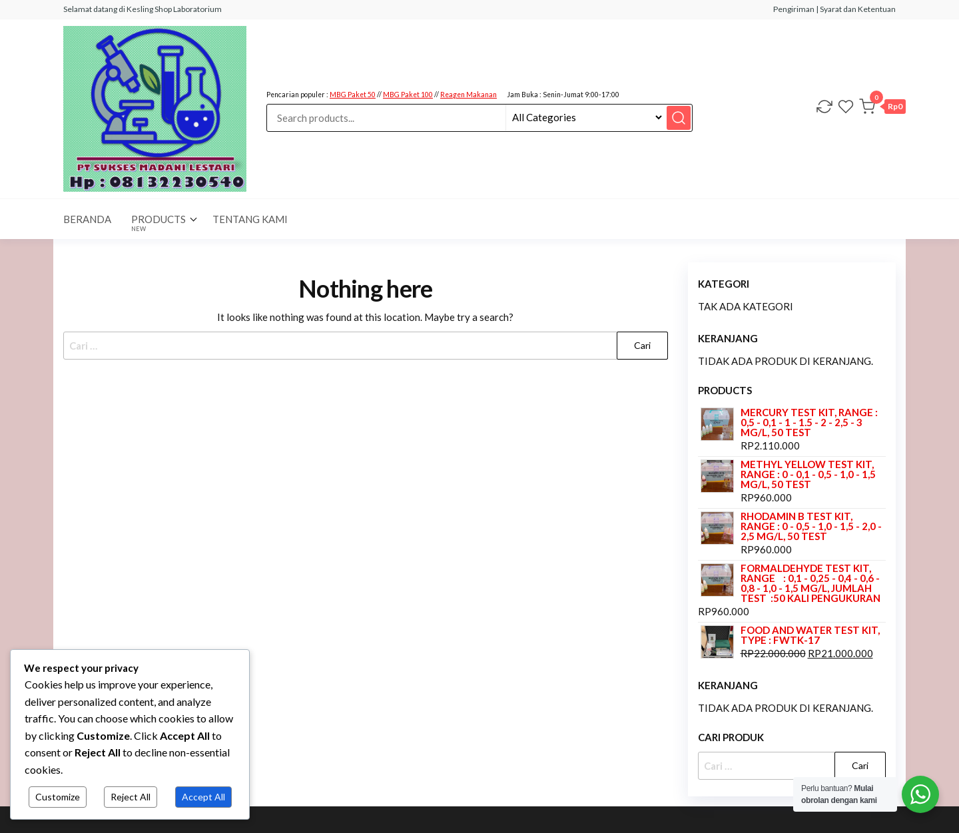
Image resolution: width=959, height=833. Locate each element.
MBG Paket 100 (408, 95)
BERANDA (87, 219)
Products (158, 222)
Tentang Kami (250, 219)
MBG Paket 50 (353, 95)
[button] (882, 109)
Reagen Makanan (468, 95)
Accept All (203, 796)
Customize (57, 796)
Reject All (131, 796)
